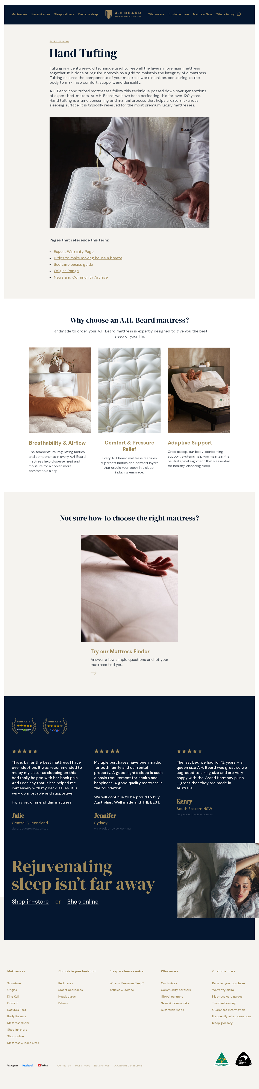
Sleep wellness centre (127, 971)
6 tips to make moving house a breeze (88, 258)
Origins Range (66, 270)
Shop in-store (30, 901)
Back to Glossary (59, 41)
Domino (12, 1003)
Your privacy (82, 1065)
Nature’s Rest (16, 1010)
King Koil (13, 996)
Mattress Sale (202, 14)
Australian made (172, 1010)
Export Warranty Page (74, 251)
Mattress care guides (227, 996)
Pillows (63, 1003)
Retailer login (102, 1065)
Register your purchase (228, 983)
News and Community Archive (81, 277)
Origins (12, 990)
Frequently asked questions (231, 1016)
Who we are (156, 14)
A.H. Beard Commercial (128, 1065)
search (239, 15)
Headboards (67, 996)
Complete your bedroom (77, 971)
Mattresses (19, 14)
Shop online (82, 901)
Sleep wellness (64, 14)
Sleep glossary (222, 1023)
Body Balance (16, 1016)
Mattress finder (18, 1023)
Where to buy (225, 14)
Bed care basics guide (73, 264)
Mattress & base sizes (23, 1043)
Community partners (176, 990)
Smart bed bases (70, 990)
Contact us (64, 1065)
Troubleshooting (224, 1003)
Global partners (172, 996)
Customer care (178, 14)
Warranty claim (223, 990)
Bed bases (65, 983)
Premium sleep (88, 14)
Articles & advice (122, 990)
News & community (175, 1003)
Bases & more (41, 14)
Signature (14, 983)
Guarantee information (228, 1010)
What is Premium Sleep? (127, 983)
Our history (169, 983)
